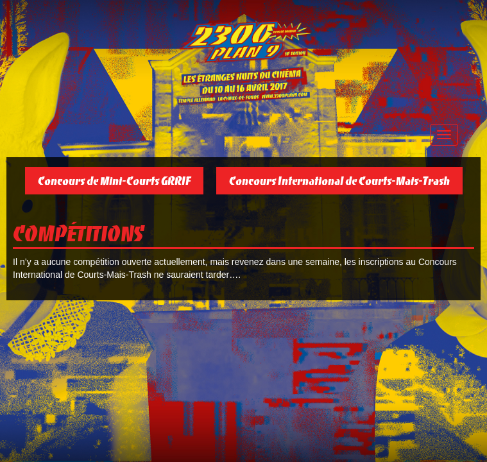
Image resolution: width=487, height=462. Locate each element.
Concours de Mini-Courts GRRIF (114, 180)
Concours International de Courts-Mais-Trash (339, 180)
